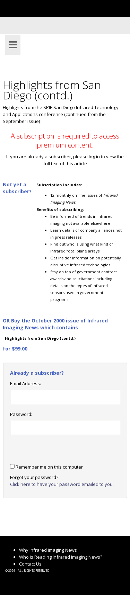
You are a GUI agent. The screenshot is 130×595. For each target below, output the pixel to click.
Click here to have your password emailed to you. (62, 484)
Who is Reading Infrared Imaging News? (60, 557)
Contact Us (30, 564)
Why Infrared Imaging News (48, 550)
